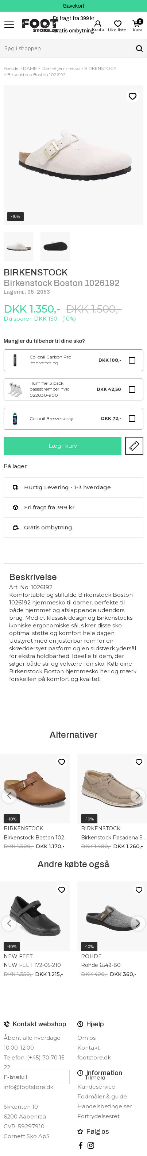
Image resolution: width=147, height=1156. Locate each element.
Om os (86, 1037)
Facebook (80, 1145)
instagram (91, 1145)
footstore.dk (94, 1057)
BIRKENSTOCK (100, 68)
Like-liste (132, 96)
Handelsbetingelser (104, 1106)
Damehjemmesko (61, 68)
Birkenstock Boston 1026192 (36, 74)
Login (98, 24)
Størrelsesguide (134, 446)
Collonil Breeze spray (51, 418)
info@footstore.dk (28, 1086)
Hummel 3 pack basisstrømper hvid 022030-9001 (50, 389)
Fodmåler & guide (102, 1096)
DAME (30, 68)
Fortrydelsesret (98, 1116)
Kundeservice (96, 1086)
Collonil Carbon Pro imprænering (50, 360)
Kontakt (88, 1047)
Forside (11, 68)
